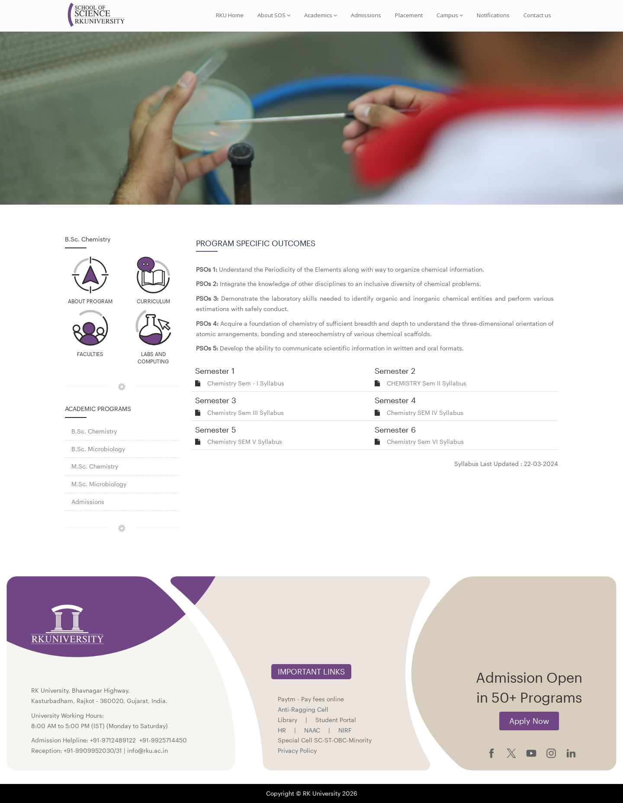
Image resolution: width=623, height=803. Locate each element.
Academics (320, 15)
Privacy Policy (297, 750)
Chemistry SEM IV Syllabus (425, 412)
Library (287, 719)
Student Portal (335, 719)
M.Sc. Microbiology (98, 484)
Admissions (366, 15)
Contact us (537, 15)
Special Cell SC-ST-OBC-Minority (325, 740)
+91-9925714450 (163, 740)
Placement (409, 15)
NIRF (345, 730)
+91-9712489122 (113, 740)
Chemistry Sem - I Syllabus (245, 383)
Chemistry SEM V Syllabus (244, 441)
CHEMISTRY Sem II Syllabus (426, 383)
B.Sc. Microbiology (98, 449)
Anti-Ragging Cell (303, 709)
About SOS (273, 15)
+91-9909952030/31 (94, 750)
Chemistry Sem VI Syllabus (425, 441)
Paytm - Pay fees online (311, 699)
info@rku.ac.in (147, 750)
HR (282, 730)
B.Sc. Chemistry (94, 431)
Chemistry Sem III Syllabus (245, 412)
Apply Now (529, 721)
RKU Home (230, 15)
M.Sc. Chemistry (94, 466)
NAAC (312, 730)
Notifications (493, 15)
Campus (450, 15)
